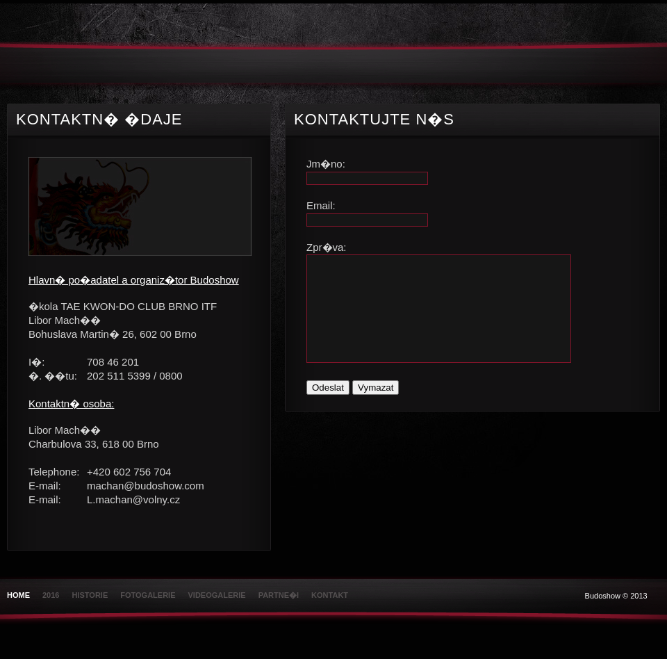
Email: (321, 205)
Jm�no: (325, 164)
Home (18, 595)
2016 (50, 595)
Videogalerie (217, 595)
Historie (90, 595)
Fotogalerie (147, 595)
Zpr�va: (326, 247)
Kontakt (329, 595)
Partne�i (278, 595)
